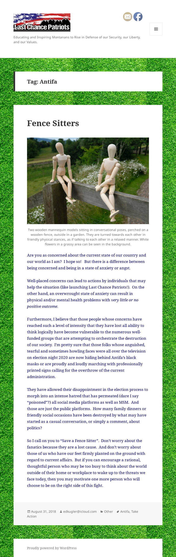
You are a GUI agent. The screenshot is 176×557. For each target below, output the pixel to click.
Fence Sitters (53, 123)
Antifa (124, 511)
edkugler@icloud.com (80, 511)
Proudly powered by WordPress (52, 548)
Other (108, 511)
